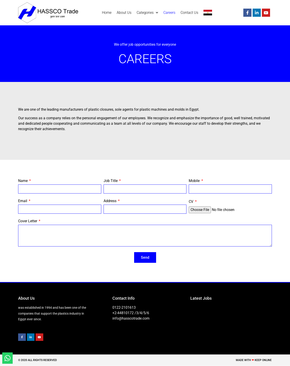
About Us (124, 12)
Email (23, 201)
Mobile (195, 181)
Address (110, 201)
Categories (147, 12)
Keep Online (263, 360)
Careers (169, 12)
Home (106, 12)
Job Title (111, 181)
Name (23, 181)
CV (191, 202)
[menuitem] (207, 12)
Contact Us (189, 12)
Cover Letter (28, 221)
